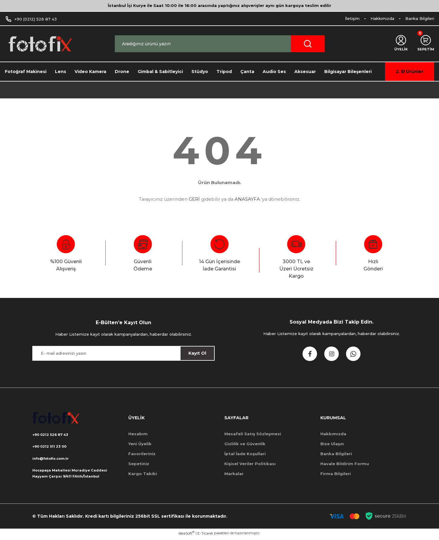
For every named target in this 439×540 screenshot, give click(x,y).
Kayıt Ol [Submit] (197, 353)
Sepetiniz (138, 463)
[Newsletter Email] (123, 353)
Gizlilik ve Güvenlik (244, 443)
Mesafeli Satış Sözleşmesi (252, 433)
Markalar (234, 473)
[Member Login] (398, 43)
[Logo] (40, 44)
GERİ (194, 199)
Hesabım (138, 433)
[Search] (220, 43)
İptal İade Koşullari (245, 453)
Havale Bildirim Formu (344, 463)
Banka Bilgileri (336, 453)
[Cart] (424, 43)
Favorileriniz (141, 453)
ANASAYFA (247, 199)
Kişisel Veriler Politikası (250, 463)
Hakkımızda (333, 433)
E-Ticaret (205, 535)
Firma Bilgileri (335, 473)
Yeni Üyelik (140, 443)
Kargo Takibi (142, 473)
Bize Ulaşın (332, 443)
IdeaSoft (186, 535)
